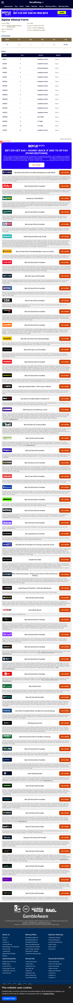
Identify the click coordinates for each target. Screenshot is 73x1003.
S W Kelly (40, 126)
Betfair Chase (6, 964)
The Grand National (54, 940)
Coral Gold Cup (6, 966)
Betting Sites (63, 6)
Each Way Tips (29, 968)
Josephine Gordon (42, 59)
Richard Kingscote (42, 68)
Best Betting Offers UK (31, 937)
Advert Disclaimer (66, 138)
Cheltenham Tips (30, 966)
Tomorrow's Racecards (55, 964)
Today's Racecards (53, 961)
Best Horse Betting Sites (32, 944)
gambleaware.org (30, 445)
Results (34, 6)
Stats (22, 6)
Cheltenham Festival (54, 937)
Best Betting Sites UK (31, 940)
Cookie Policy (6, 951)
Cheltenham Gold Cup (8, 970)
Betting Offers (51, 6)
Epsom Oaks (52, 946)
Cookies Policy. (48, 994)
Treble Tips (28, 970)
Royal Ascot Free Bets (31, 951)
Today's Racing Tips (31, 961)
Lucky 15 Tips (29, 964)
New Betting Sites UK (31, 942)
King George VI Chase (8, 968)
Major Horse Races (53, 966)
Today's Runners (53, 968)
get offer (65, 172)
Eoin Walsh (40, 117)
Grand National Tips (31, 977)
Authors (4, 940)
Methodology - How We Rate (10, 946)
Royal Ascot (51, 949)
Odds (27, 6)
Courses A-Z (52, 973)
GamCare (25, 922)
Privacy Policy (6, 949)
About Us (5, 937)
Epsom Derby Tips (30, 975)
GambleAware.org (13, 419)
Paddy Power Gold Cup (9, 961)
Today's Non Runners (54, 970)
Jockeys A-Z (51, 975)
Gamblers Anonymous (44, 922)
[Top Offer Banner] (36, 13)
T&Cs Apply (46, 159)
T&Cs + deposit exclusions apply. (46, 652)
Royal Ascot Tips (30, 973)
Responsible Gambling (8, 953)
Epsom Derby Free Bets (32, 949)
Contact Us (5, 942)
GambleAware (33, 922)
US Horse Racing (7, 944)
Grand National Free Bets (32, 946)
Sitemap (4, 956)
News (41, 6)
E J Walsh (40, 121)
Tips (16, 6)
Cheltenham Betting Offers (33, 953)
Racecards (8, 6)
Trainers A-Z (51, 977)
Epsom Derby (52, 944)
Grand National (6, 973)
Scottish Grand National (55, 942)
